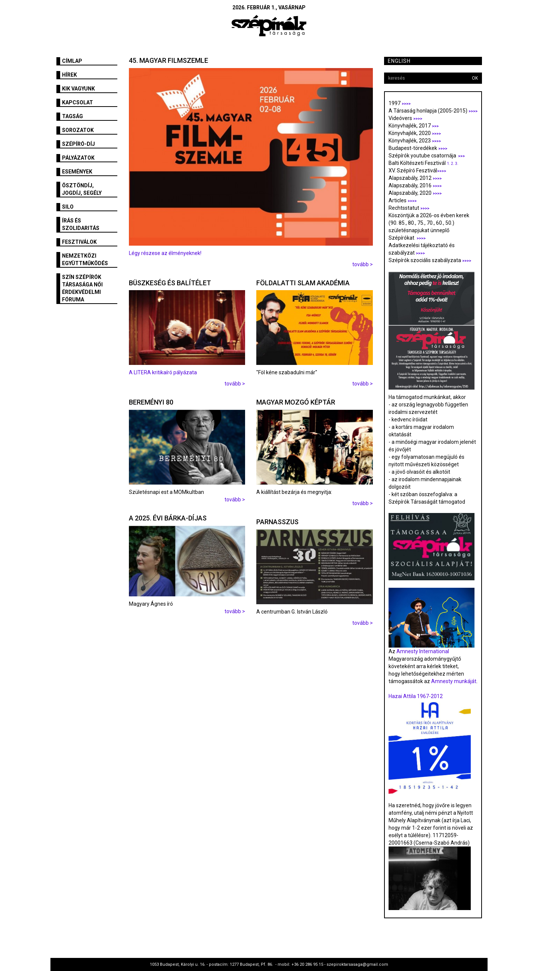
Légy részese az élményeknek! (165, 253)
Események (77, 172)
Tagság (72, 116)
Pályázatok (78, 158)
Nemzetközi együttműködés (85, 259)
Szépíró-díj (78, 144)
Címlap (72, 61)
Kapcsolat (77, 102)
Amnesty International (422, 651)
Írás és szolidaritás (80, 224)
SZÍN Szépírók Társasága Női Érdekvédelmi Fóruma (82, 288)
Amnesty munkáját (453, 681)
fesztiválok (79, 242)
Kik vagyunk (78, 89)
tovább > (362, 264)
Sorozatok (78, 130)
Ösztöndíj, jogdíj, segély (82, 189)
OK (475, 78)
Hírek (69, 75)
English (399, 61)
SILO (68, 207)
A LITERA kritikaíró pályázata (163, 372)
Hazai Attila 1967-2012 (416, 696)
